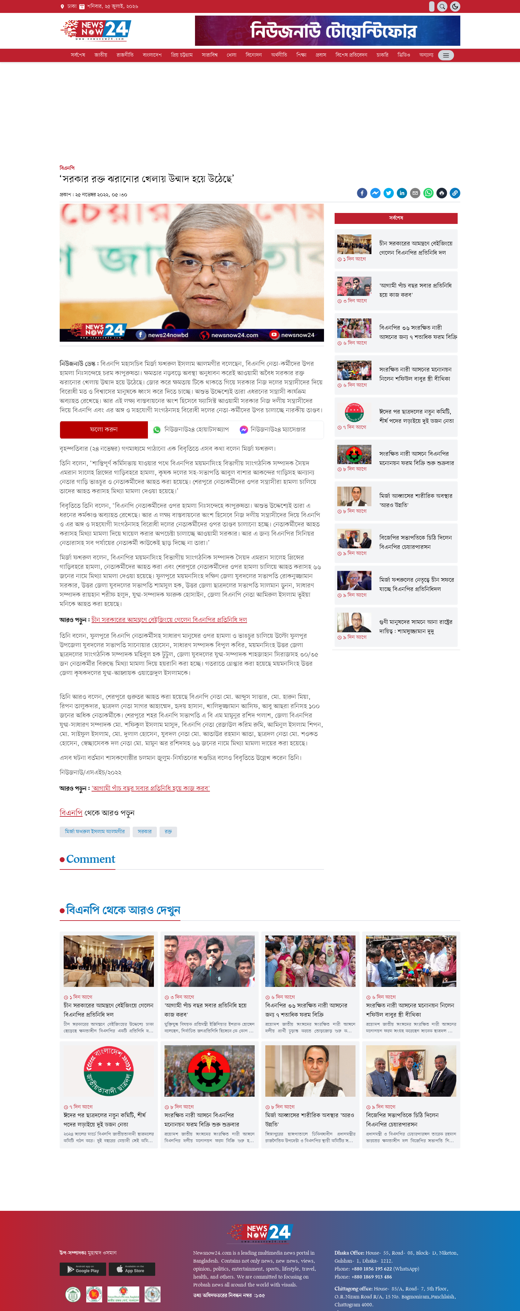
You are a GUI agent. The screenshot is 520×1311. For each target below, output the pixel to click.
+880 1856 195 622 (372, 1269)
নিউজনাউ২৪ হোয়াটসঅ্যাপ (190, 430)
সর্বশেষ (78, 55)
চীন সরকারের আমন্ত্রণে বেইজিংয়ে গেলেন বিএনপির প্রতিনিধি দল (169, 620)
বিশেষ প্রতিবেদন (351, 55)
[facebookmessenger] (375, 193)
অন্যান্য (426, 55)
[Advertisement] (260, 112)
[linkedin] (402, 193)
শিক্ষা (301, 55)
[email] (415, 193)
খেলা (231, 55)
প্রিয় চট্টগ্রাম (182, 55)
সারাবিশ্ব (210, 55)
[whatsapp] (428, 193)
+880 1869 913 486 (372, 1277)
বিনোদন (254, 55)
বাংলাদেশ (152, 55)
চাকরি (382, 55)
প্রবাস (321, 55)
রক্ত (168, 832)
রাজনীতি (125, 55)
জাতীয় (101, 55)
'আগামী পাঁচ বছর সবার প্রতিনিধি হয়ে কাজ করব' (151, 789)
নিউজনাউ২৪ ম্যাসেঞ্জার (273, 430)
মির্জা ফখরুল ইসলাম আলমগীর (95, 832)
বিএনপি (67, 168)
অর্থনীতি (279, 55)
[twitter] (388, 193)
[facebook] (362, 193)
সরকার (145, 832)
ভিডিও (404, 55)
